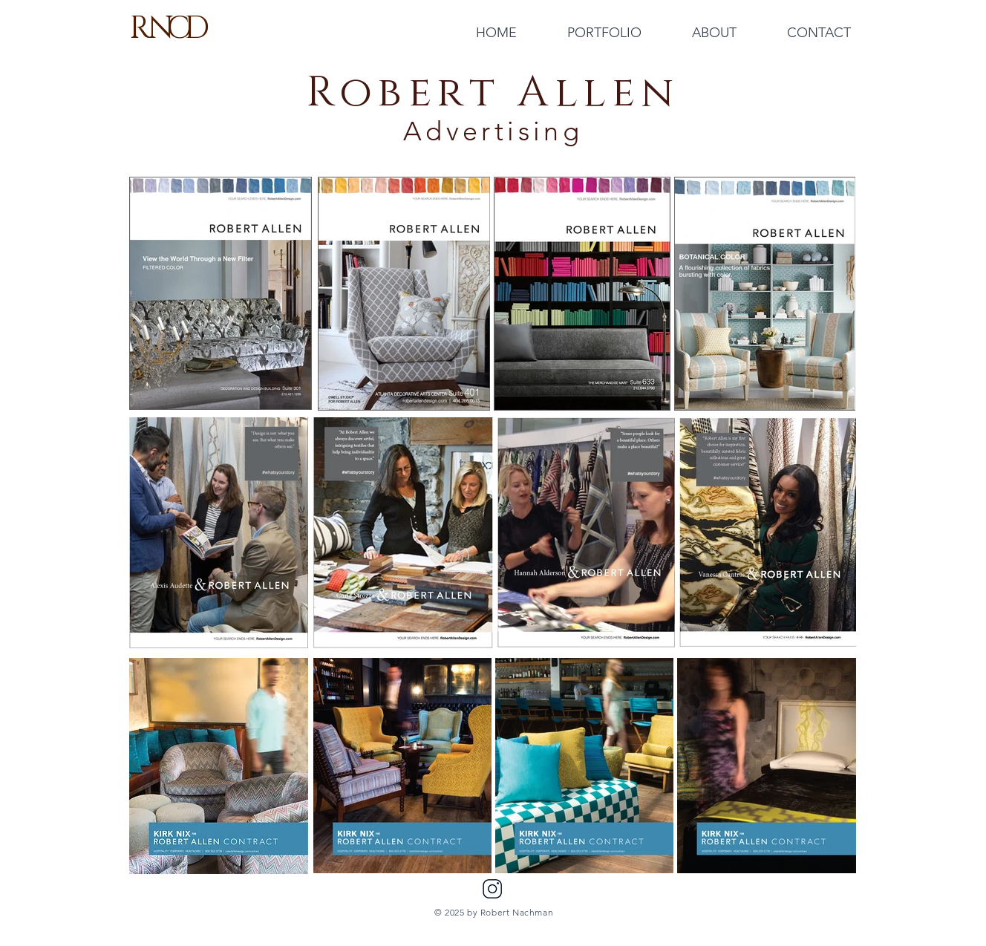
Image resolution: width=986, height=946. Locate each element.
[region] (218, 766)
